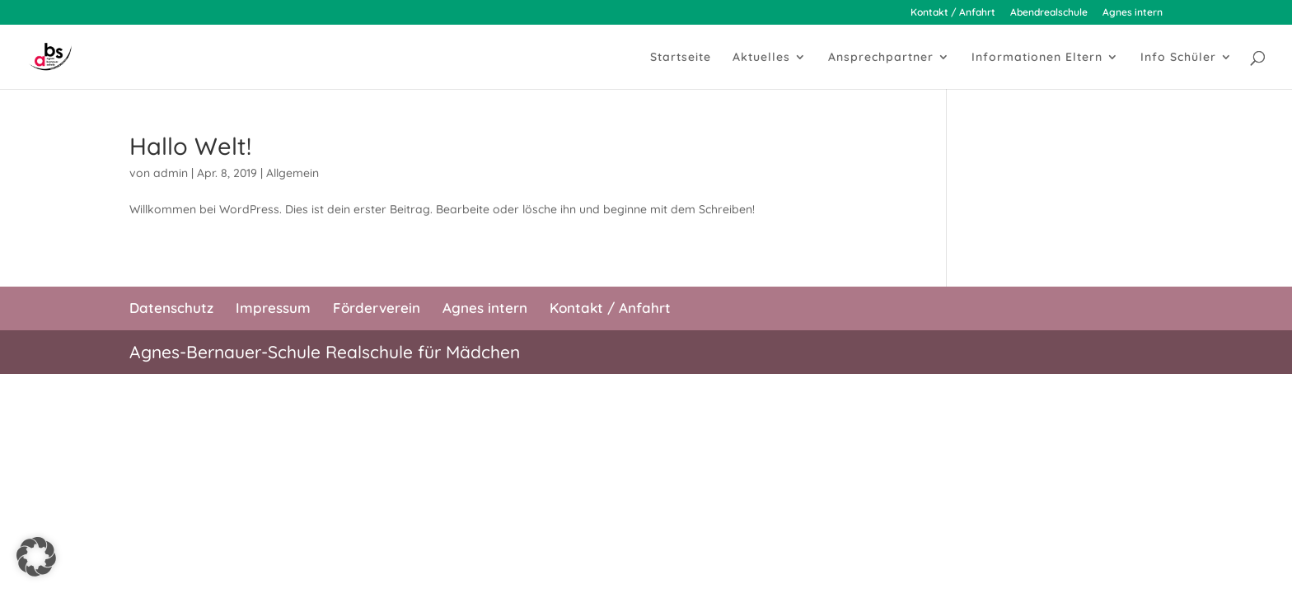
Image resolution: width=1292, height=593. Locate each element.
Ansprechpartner (881, 57)
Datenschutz (171, 307)
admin (170, 173)
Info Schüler (1178, 57)
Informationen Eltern (1036, 57)
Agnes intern (1132, 12)
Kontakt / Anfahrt (952, 12)
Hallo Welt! (190, 146)
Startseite (680, 57)
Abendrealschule (1049, 12)
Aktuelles (761, 57)
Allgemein (292, 173)
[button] (36, 557)
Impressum (273, 307)
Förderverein (376, 307)
